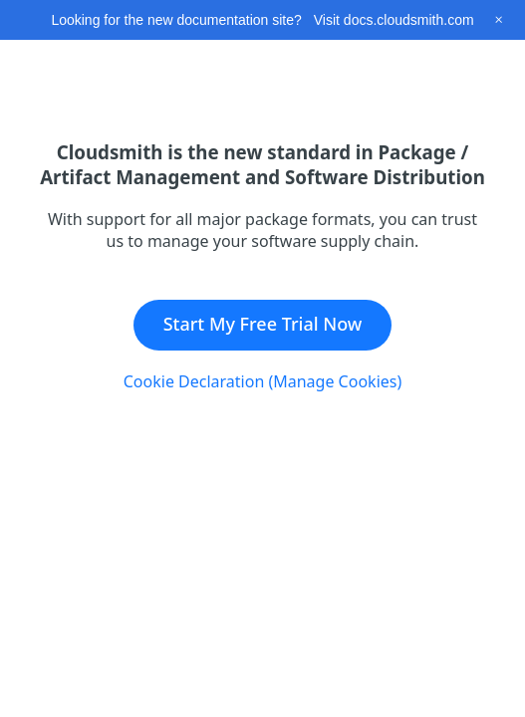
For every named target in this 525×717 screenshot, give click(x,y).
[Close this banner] (498, 19)
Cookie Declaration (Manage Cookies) (263, 381)
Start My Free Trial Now (263, 324)
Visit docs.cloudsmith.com (394, 20)
